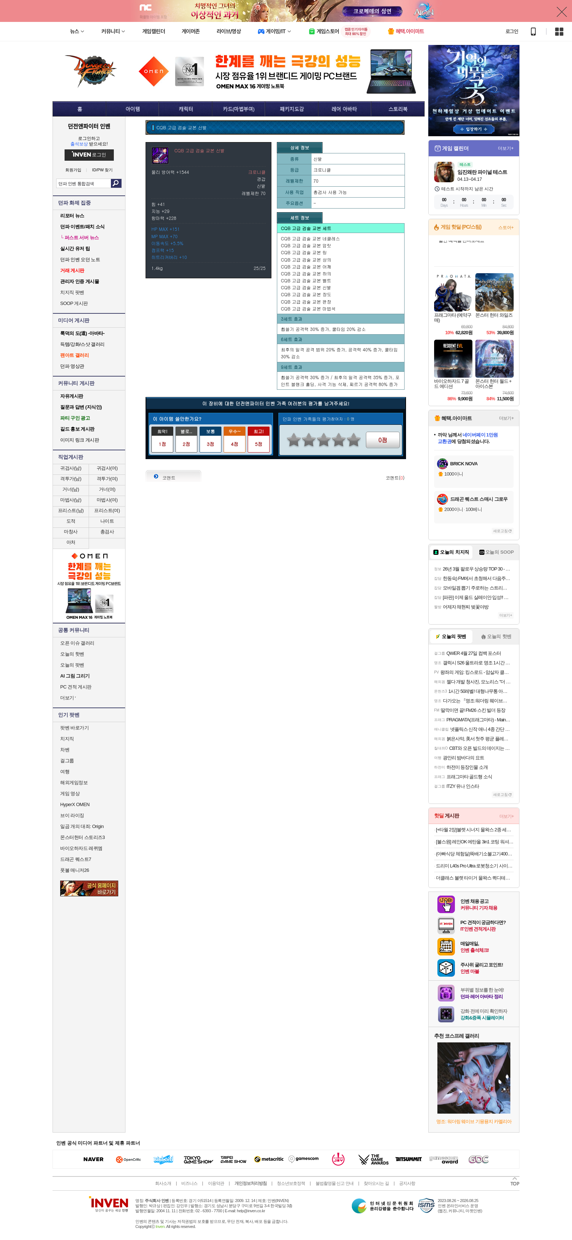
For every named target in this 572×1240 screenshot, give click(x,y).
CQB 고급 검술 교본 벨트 (306, 280)
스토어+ (506, 227)
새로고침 (500, 531)
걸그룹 (67, 760)
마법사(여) (107, 500)
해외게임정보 (74, 782)
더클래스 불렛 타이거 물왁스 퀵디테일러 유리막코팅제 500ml (475, 878)
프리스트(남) (71, 510)
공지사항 (407, 1183)
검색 (116, 183)
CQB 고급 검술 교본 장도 (306, 294)
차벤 (64, 749)
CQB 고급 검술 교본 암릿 (306, 245)
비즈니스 (189, 1183)
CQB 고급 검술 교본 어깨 (306, 266)
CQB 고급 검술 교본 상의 (306, 259)
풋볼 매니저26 (74, 870)
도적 (71, 521)
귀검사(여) (107, 468)
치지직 (67, 738)
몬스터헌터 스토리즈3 (82, 837)
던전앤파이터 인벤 (89, 126)
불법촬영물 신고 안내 (334, 1183)
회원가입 (73, 170)
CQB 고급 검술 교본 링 (304, 252)
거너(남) (70, 489)
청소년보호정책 (291, 1183)
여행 (64, 771)
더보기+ (506, 148)
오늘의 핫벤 (72, 654)
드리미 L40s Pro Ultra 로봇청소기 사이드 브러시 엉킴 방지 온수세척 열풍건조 (475, 866)
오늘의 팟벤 (72, 665)
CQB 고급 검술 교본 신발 (306, 287)
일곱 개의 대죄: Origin (82, 826)
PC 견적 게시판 (76, 686)
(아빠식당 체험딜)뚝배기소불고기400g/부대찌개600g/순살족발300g (475, 853)
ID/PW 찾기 (102, 170)
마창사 (71, 531)
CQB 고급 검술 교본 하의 (306, 273)
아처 (71, 542)
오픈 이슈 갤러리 (77, 643)
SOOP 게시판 (74, 303)
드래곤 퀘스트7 (75, 859)
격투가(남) (70, 478)
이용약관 (216, 1183)
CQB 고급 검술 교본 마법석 (308, 308)
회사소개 (163, 1183)
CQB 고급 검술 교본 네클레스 (310, 238)
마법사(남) (70, 500)
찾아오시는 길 (376, 1183)
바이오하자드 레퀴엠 (81, 848)
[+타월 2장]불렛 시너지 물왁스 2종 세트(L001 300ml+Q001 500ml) (475, 829)
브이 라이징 (72, 815)
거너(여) (107, 489)
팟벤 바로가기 (74, 727)
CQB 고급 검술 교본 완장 (306, 301)
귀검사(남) (70, 468)
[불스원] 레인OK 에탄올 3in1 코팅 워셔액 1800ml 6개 (475, 841)
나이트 (107, 521)
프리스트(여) (107, 510)
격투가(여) (107, 478)
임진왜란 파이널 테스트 (482, 172)
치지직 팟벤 (72, 292)
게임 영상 (70, 793)
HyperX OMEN (74, 804)
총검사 (107, 531)
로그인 (512, 31)
